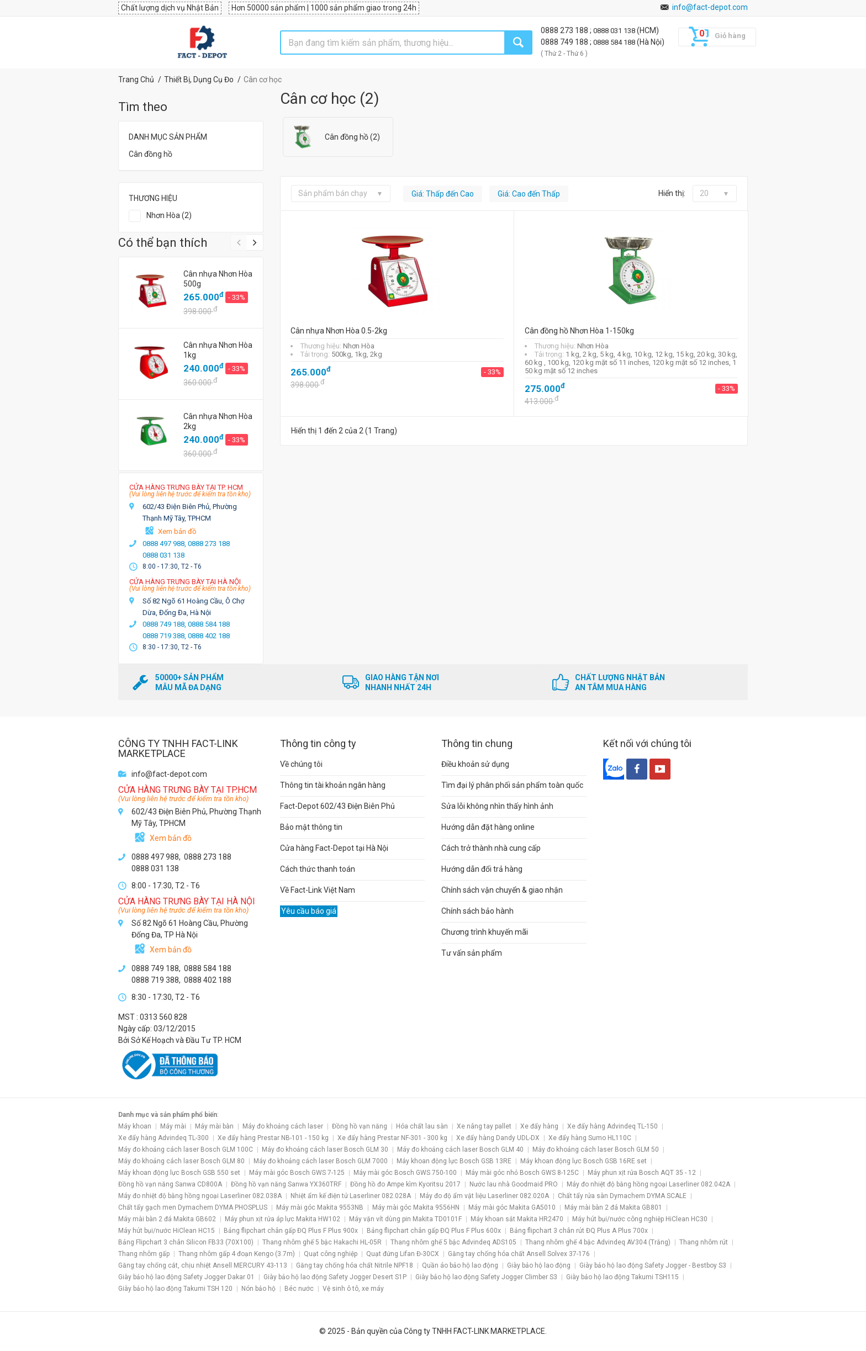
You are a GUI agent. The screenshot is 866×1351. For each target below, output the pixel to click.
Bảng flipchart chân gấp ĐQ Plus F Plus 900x (291, 1231)
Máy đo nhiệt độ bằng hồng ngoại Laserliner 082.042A (648, 1184)
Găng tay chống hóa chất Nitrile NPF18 (354, 1265)
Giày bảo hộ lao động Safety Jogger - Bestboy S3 (652, 1265)
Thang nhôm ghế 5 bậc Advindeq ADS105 (453, 1242)
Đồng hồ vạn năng (359, 1126)
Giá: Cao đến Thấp (529, 193)
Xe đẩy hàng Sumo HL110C (589, 1138)
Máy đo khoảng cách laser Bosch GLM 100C (185, 1149)
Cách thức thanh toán (317, 869)
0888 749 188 (565, 42)
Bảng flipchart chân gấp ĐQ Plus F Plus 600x (434, 1231)
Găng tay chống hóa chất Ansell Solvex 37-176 (519, 1254)
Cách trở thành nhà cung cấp (491, 848)
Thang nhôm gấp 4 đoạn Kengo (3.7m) (236, 1254)
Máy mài (173, 1126)
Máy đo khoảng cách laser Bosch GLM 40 (460, 1149)
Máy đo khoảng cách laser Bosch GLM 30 (325, 1149)
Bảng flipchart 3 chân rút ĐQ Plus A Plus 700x (579, 1231)
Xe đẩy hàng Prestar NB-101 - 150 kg (273, 1138)
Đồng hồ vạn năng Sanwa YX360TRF (286, 1184)
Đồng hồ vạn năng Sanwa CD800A (170, 1184)
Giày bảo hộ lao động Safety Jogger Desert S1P (334, 1277)
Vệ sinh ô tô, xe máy (353, 1288)
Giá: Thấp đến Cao (442, 193)
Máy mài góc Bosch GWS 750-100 (405, 1173)
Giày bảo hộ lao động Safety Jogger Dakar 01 (186, 1277)
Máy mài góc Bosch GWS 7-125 (297, 1173)
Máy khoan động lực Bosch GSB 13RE (454, 1161)
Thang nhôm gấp (144, 1254)
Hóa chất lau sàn (422, 1126)
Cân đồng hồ (150, 154)
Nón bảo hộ (258, 1288)
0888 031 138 (615, 31)
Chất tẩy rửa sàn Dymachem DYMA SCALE (622, 1196)
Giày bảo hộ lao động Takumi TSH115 (622, 1277)
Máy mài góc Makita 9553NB (319, 1207)
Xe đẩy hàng (539, 1126)
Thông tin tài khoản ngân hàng (333, 785)
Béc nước (299, 1288)
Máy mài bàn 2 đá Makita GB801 (613, 1207)
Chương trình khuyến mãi (484, 932)
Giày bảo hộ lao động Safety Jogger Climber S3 (486, 1277)
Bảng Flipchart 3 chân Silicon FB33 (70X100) (186, 1242)
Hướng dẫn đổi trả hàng (481, 869)
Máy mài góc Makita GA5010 (512, 1207)
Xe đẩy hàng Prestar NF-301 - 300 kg (392, 1138)
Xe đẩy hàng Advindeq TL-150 (612, 1126)
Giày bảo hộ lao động (539, 1265)
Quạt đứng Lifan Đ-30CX (402, 1254)
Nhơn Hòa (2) (169, 215)
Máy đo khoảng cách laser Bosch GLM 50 (595, 1149)
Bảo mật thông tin (311, 827)
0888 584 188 (615, 42)
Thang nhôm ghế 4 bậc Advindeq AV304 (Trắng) (597, 1242)
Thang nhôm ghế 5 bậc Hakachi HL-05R (322, 1242)
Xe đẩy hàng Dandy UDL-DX (498, 1138)
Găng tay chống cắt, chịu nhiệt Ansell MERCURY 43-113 (202, 1265)
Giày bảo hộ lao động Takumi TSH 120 (175, 1288)
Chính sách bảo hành (477, 911)
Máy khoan (134, 1126)
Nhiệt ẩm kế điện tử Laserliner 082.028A (351, 1196)
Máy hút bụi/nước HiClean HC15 (166, 1231)
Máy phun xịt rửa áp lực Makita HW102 (282, 1219)
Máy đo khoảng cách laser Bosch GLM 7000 (321, 1161)
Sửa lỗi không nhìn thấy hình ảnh (497, 806)
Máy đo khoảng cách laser (282, 1126)
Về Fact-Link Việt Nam (317, 890)
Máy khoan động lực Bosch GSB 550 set (179, 1173)
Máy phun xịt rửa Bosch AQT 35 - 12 (642, 1173)
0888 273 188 (565, 30)
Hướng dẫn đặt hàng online (488, 827)
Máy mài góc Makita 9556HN (416, 1207)
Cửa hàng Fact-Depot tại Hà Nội (334, 848)
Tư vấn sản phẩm (471, 953)
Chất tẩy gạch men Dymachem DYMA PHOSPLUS (192, 1207)
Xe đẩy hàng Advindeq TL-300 (163, 1138)
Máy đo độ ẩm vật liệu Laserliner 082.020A (484, 1196)
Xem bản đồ (177, 531)
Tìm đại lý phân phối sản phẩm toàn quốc (512, 785)
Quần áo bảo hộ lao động (460, 1265)
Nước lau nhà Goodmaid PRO (513, 1184)
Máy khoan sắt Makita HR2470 (517, 1219)
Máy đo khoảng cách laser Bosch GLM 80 (181, 1161)
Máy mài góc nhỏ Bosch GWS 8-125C (522, 1173)
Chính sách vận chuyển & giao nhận (502, 890)
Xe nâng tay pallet (484, 1126)
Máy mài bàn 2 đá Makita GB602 (167, 1219)
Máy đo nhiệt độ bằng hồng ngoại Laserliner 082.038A (200, 1196)
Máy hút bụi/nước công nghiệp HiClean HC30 (639, 1219)
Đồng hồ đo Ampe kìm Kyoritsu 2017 (405, 1184)
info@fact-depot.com (710, 7)
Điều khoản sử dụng (475, 764)
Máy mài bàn (214, 1126)
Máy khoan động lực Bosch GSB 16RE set (583, 1161)
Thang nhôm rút (703, 1242)
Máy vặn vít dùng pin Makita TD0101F (405, 1219)
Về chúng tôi (301, 764)
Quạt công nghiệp (330, 1254)
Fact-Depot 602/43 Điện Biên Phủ (337, 806)
